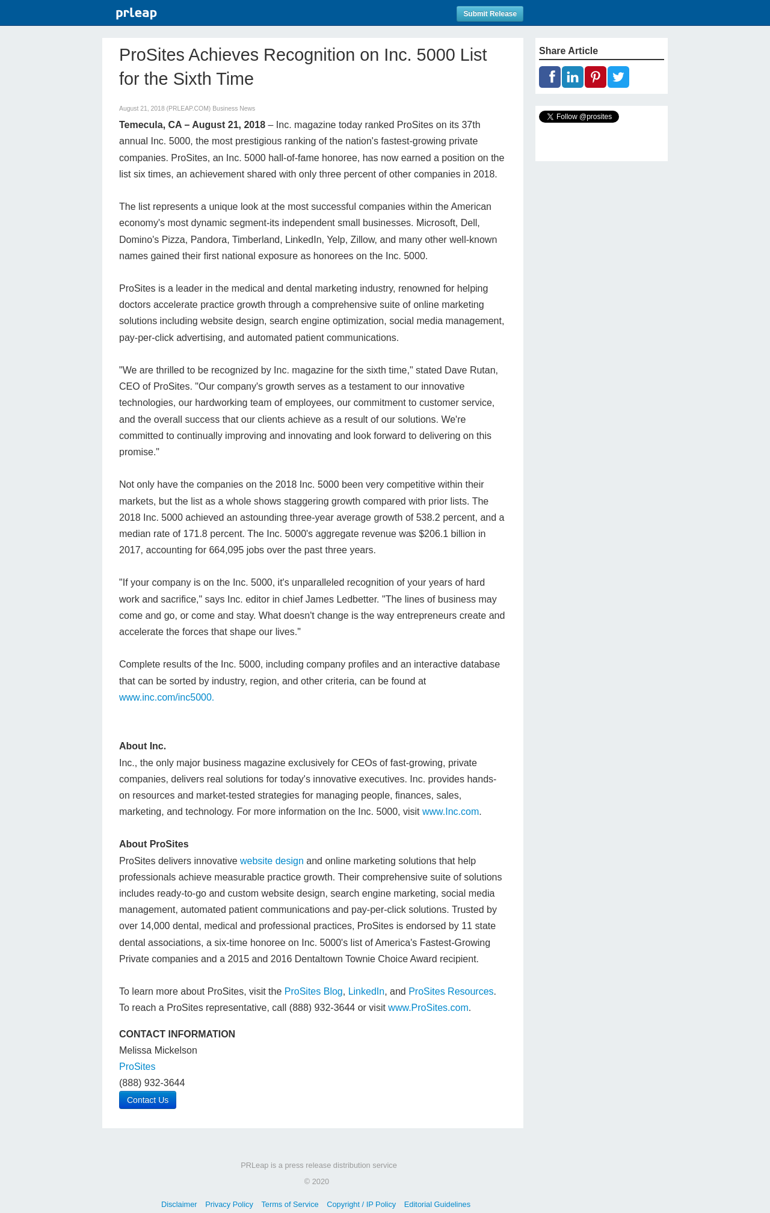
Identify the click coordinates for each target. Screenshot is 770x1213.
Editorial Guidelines (437, 1204)
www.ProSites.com (428, 1008)
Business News (233, 108)
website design (272, 861)
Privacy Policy (229, 1204)
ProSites (137, 1066)
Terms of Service (289, 1204)
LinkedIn (366, 991)
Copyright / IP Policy (361, 1204)
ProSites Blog (314, 991)
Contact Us (147, 1100)
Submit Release (490, 14)
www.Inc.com (450, 811)
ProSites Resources (450, 991)
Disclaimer (179, 1204)
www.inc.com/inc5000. (166, 697)
